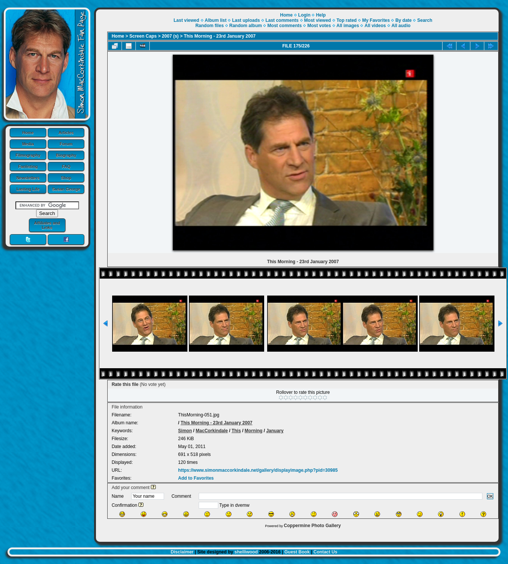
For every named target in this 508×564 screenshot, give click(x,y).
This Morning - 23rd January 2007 (220, 36)
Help (321, 15)
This (236, 430)
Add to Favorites (196, 478)
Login (304, 15)
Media (28, 144)
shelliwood (246, 552)
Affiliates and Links (47, 225)
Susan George (66, 189)
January (274, 430)
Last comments (281, 20)
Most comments (285, 25)
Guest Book (297, 552)
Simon (185, 430)
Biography (66, 155)
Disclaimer (182, 552)
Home (28, 132)
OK (490, 496)
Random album (245, 25)
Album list (216, 20)
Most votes (319, 25)
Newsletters (28, 177)
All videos (375, 25)
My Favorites (376, 20)
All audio (401, 25)
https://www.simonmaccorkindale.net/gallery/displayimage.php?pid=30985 (258, 470)
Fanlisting (28, 166)
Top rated (346, 20)
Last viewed (186, 20)
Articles (66, 132)
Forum (66, 144)
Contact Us (325, 552)
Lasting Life (28, 189)
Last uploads (246, 20)
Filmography (27, 155)
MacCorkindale (212, 430)
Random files (209, 25)
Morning (253, 430)
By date (403, 20)
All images (347, 25)
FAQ (66, 166)
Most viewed (317, 20)
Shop (66, 177)
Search (424, 20)
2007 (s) (170, 36)
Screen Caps (143, 36)
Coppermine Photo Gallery (312, 525)
